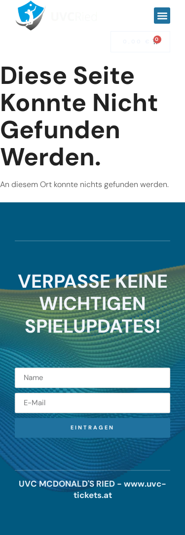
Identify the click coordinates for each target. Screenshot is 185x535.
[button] (162, 15)
